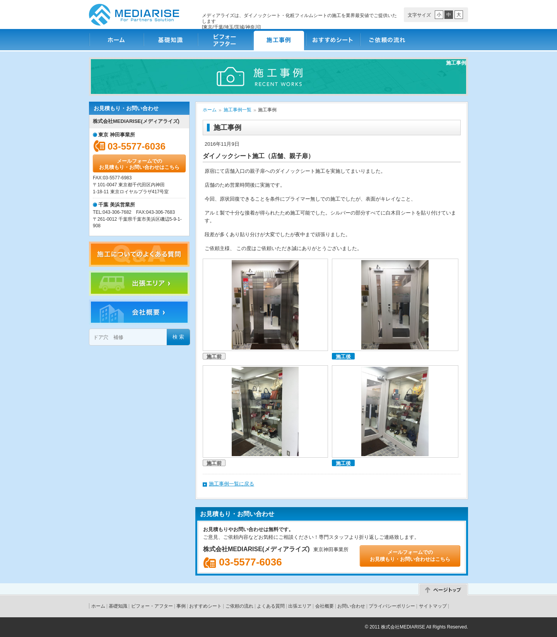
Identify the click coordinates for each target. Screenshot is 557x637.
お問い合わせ (351, 606)
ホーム (116, 39)
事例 (181, 606)
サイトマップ (433, 606)
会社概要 (324, 606)
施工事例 (278, 39)
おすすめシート (333, 39)
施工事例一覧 (237, 109)
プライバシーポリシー (392, 606)
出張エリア (299, 606)
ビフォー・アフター (224, 39)
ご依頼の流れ (387, 39)
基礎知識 (170, 39)
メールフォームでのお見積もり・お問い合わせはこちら (139, 164)
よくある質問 (271, 606)
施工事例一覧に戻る (231, 484)
